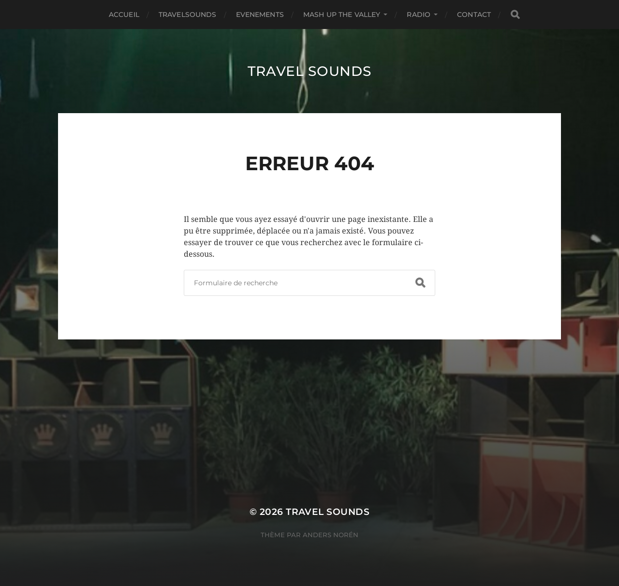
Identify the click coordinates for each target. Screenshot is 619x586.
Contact (474, 14)
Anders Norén (330, 535)
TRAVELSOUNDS (188, 14)
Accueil (124, 14)
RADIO (418, 14)
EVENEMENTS (260, 14)
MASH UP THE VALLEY (342, 14)
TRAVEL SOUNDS (309, 71)
